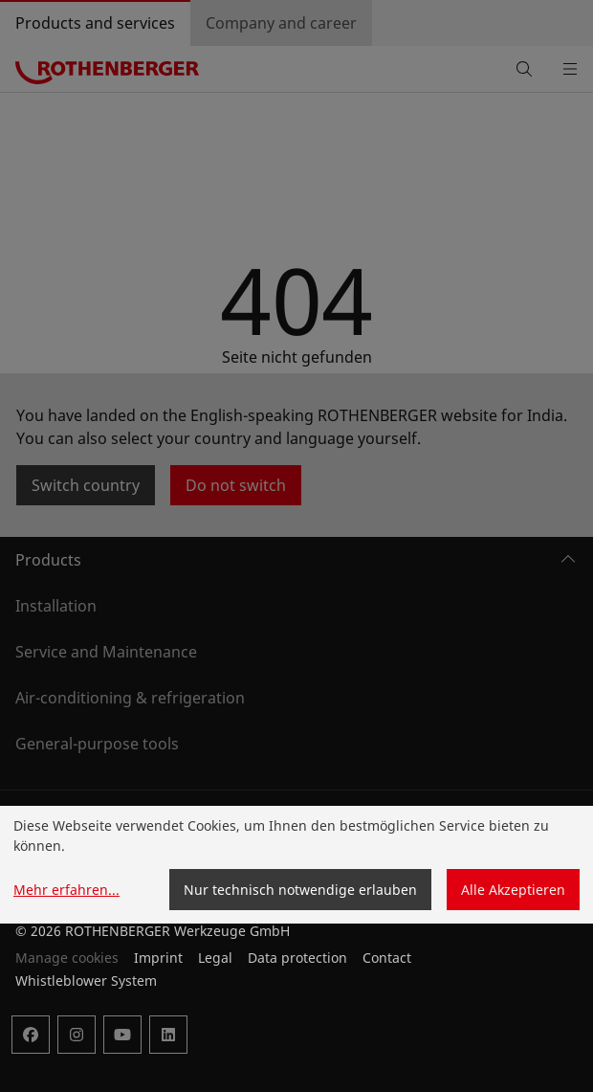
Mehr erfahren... (66, 889)
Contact (386, 957)
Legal (215, 957)
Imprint (158, 957)
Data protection (297, 957)
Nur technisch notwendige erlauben (300, 889)
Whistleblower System (86, 980)
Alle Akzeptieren (513, 889)
